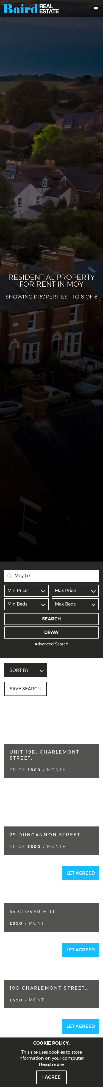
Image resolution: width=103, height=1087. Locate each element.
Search (51, 618)
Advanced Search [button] (51, 644)
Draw (51, 632)
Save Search (25, 688)
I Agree (51, 1077)
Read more (51, 1064)
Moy (22, 576)
